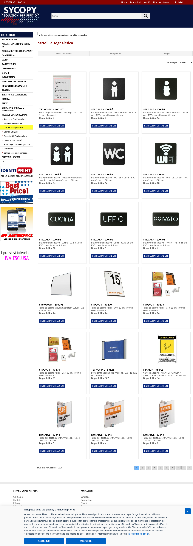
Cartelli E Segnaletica (13, 127)
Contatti (17, 500)
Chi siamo (18, 496)
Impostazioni (85, 541)
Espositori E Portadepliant (16, 136)
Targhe (167, 53)
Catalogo (85, 496)
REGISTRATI (9, 2)
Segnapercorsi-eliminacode (16, 152)
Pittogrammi (115, 53)
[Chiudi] (188, 511)
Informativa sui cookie (138, 534)
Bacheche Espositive (13, 123)
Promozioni (135, 2)
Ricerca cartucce (161, 2)
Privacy (16, 503)
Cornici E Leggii (11, 131)
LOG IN (21, 2)
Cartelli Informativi (63, 53)
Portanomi (9, 148)
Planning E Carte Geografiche (17, 144)
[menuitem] (162, 2)
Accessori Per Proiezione (15, 119)
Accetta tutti (44, 541)
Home (124, 2)
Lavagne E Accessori (13, 140)
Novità (147, 2)
